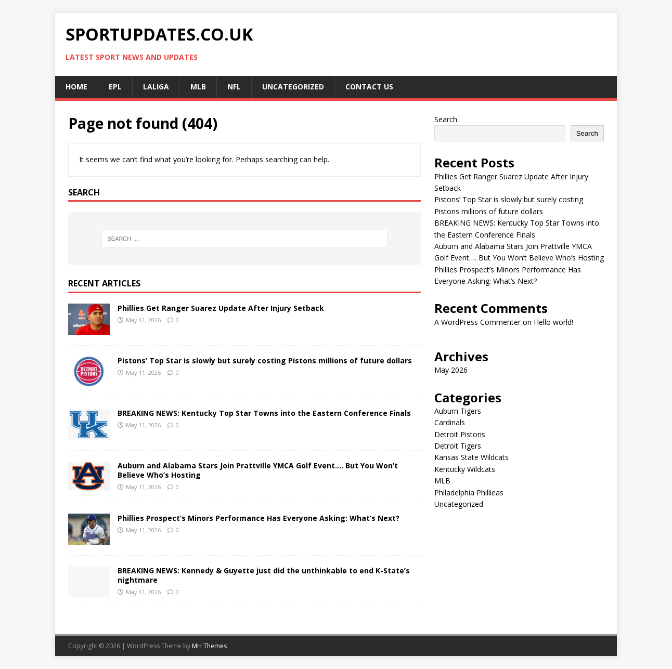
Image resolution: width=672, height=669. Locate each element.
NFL (234, 86)
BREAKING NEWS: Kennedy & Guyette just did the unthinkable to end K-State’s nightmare (264, 575)
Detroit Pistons (459, 434)
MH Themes (209, 645)
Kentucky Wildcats (464, 469)
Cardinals (449, 422)
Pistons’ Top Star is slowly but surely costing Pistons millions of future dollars (265, 360)
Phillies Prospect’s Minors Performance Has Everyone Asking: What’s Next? (258, 518)
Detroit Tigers (457, 446)
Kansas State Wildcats (471, 457)
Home (76, 86)
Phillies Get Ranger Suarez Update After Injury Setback (221, 308)
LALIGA (156, 86)
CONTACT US (369, 86)
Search (445, 119)
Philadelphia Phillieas (468, 492)
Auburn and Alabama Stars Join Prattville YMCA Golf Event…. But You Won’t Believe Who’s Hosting (258, 470)
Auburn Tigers (457, 411)
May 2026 (451, 370)
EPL (115, 86)
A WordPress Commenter (477, 322)
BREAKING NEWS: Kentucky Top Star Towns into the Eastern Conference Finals (264, 413)
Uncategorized (293, 86)
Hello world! (553, 322)
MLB (198, 86)
